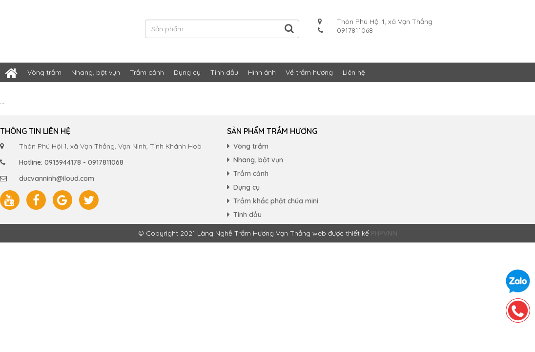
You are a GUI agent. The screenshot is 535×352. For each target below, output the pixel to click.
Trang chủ (11, 72)
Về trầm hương (309, 72)
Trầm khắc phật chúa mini (275, 201)
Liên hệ (354, 72)
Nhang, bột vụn (95, 72)
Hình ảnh (262, 72)
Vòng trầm (44, 72)
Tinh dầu (224, 72)
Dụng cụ (187, 72)
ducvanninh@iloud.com (56, 178)
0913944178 (62, 162)
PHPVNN (384, 233)
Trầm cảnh (147, 72)
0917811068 (105, 162)
